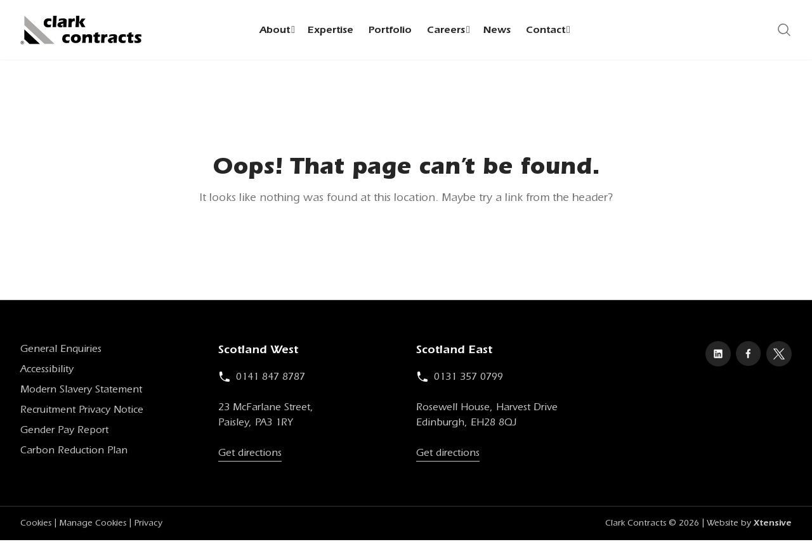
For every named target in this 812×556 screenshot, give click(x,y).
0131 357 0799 (459, 380)
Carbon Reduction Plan (74, 454)
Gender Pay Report (64, 433)
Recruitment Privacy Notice (81, 413)
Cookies (35, 527)
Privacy (148, 527)
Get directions (250, 456)
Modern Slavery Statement (81, 393)
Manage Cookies (92, 527)
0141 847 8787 (261, 380)
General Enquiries (61, 352)
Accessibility (47, 372)
